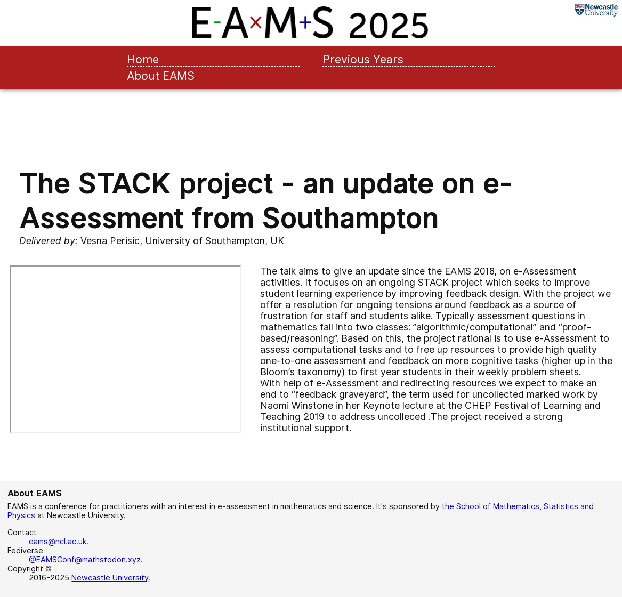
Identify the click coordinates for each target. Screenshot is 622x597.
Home (143, 59)
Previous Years (362, 59)
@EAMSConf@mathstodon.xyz (85, 559)
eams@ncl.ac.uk (57, 541)
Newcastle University (109, 577)
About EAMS (161, 76)
